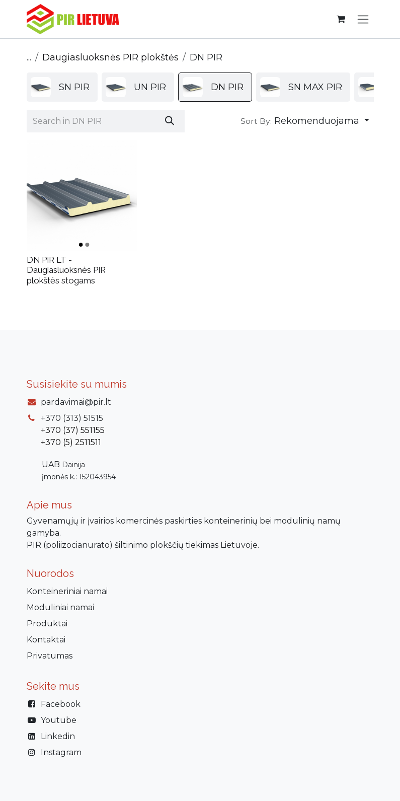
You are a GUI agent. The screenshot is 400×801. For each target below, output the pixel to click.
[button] (305, 121)
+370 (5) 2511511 (71, 442)
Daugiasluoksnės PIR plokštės (110, 57)
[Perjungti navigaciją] (363, 19)
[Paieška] (169, 121)
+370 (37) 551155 (73, 430)
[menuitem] (62, 87)
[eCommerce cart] (341, 19)
